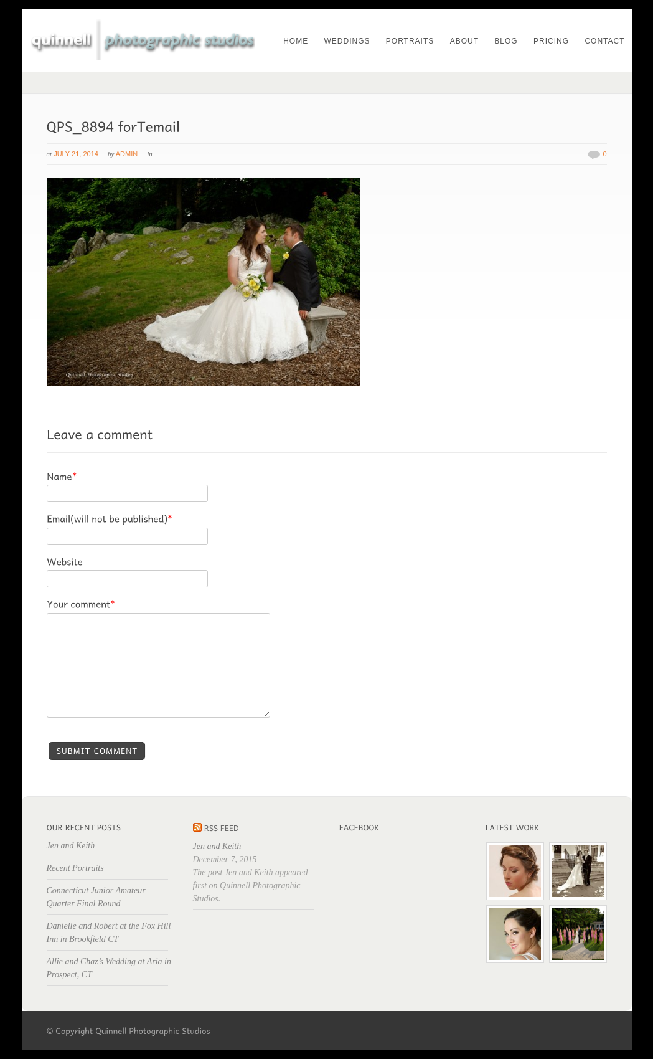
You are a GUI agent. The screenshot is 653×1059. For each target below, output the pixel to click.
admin (127, 154)
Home (295, 41)
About (464, 41)
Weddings (347, 41)
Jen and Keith (71, 845)
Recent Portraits (75, 868)
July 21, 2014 (76, 154)
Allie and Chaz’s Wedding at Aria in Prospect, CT (109, 968)
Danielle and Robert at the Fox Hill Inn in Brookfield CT (109, 932)
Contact (604, 41)
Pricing (551, 41)
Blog (505, 41)
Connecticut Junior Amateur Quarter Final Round (96, 897)
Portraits (410, 41)
